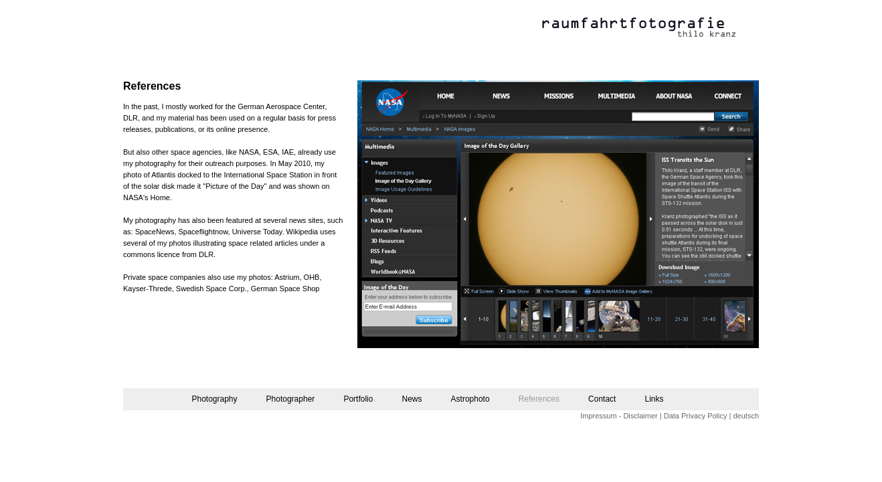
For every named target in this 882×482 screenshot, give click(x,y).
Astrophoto (470, 399)
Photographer (290, 399)
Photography (214, 399)
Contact (602, 399)
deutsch (746, 416)
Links (654, 399)
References (539, 399)
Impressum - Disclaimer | (620, 416)
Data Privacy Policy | (697, 416)
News (412, 399)
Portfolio (358, 399)
